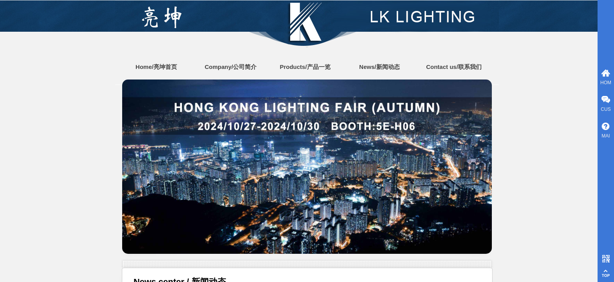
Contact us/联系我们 (454, 66)
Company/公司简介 (231, 66)
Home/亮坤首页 (156, 66)
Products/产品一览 (305, 66)
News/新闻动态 (379, 66)
